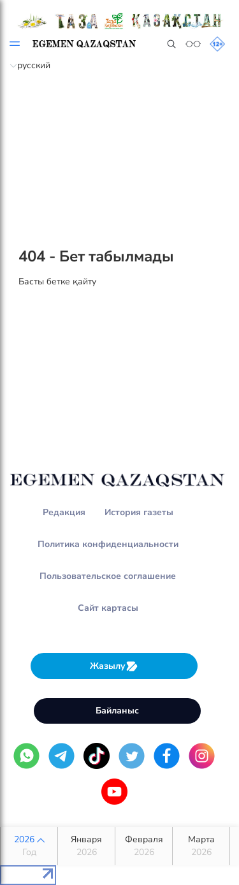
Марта (201, 846)
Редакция (64, 512)
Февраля (144, 846)
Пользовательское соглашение (108, 576)
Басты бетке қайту (57, 281)
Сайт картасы (108, 608)
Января (86, 846)
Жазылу (114, 666)
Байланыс (117, 711)
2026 (29, 846)
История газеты (139, 512)
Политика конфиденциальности (108, 544)
